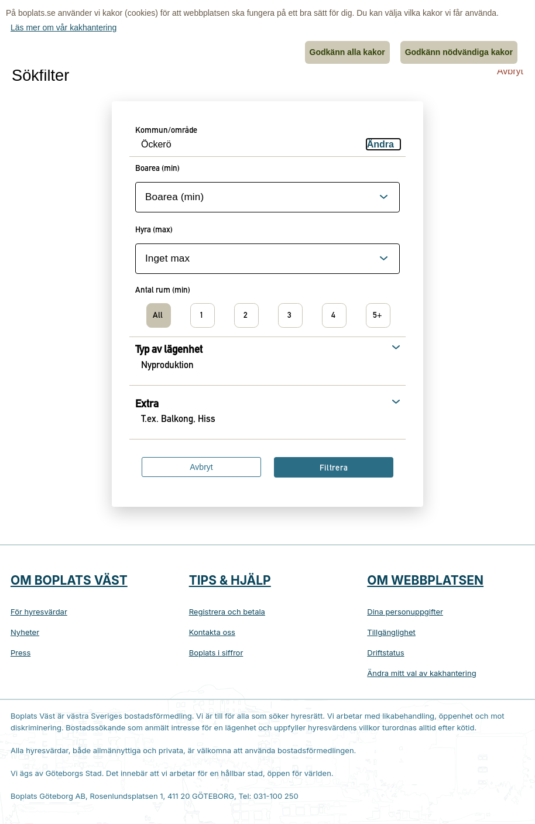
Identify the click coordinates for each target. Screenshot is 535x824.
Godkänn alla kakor (347, 52)
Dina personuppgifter (405, 611)
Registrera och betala (227, 611)
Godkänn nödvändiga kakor (459, 52)
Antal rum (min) (162, 291)
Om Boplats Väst (69, 580)
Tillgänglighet (391, 632)
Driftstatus (385, 652)
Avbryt (510, 71)
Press (20, 652)
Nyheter (25, 632)
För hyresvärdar (39, 611)
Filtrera (334, 469)
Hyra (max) (154, 230)
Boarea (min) (157, 169)
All (158, 316)
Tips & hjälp (230, 580)
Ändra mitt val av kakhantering (421, 673)
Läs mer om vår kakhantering (63, 27)
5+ (377, 316)
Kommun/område (166, 131)
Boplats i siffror (216, 652)
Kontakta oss (212, 632)
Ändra (380, 144)
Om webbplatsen (425, 580)
